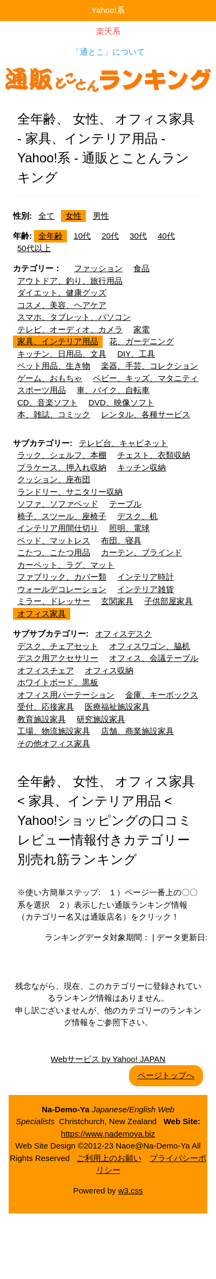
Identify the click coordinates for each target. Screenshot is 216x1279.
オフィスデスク (123, 633)
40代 (166, 235)
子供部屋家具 (168, 601)
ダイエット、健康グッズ (61, 292)
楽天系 (108, 31)
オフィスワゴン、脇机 (149, 646)
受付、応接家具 (45, 706)
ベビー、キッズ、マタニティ (145, 378)
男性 (101, 215)
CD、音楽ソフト (47, 402)
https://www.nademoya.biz (108, 1133)
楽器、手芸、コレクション (149, 365)
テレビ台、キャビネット (123, 443)
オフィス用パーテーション (65, 694)
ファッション (98, 268)
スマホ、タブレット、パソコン (74, 317)
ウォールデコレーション (61, 589)
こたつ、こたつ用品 (53, 552)
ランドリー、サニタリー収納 (70, 491)
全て (46, 215)
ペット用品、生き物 (53, 365)
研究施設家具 (101, 719)
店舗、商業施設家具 (137, 731)
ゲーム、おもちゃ (49, 378)
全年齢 (50, 235)
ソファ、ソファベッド (57, 503)
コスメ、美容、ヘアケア (61, 305)
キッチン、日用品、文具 (61, 353)
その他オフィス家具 (53, 743)
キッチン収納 (141, 467)
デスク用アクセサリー (57, 658)
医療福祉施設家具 (117, 706)
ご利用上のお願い (109, 1158)
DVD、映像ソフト (121, 402)
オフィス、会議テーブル (153, 658)
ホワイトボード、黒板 (57, 682)
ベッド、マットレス (53, 540)
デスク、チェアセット (57, 646)
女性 (73, 215)
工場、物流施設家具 (53, 731)
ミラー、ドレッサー (53, 601)
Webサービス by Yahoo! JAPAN (108, 1059)
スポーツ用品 (41, 390)
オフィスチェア (45, 670)
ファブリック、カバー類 (61, 576)
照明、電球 (129, 528)
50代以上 (34, 248)
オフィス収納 (109, 670)
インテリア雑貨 (145, 589)
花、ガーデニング (141, 341)
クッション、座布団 (53, 479)
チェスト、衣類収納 (153, 455)
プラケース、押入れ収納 (61, 467)
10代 (82, 235)
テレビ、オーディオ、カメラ (70, 329)
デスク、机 (137, 516)
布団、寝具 (121, 540)
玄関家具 (117, 601)
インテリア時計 (145, 576)
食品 (141, 268)
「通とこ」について (108, 51)
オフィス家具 (41, 613)
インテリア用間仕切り (57, 528)
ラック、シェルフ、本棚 (61, 455)
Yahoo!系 (107, 10)
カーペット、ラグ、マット (65, 564)
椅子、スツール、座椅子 (61, 516)
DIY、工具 (136, 353)
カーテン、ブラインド (141, 552)
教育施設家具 (41, 719)
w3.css (130, 1190)
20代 (110, 235)
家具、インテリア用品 (57, 341)
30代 (138, 235)
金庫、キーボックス (161, 694)
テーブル (125, 503)
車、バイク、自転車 (113, 390)
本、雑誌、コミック (53, 414)
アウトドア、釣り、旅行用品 (70, 280)
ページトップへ (166, 1075)
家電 (141, 329)
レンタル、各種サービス (145, 414)
